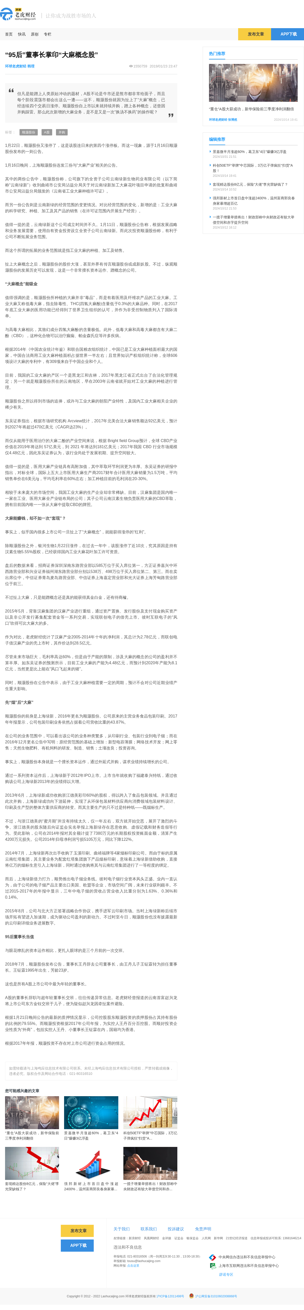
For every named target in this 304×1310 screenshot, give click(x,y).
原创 (35, 34)
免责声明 (203, 1229)
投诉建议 (176, 1229)
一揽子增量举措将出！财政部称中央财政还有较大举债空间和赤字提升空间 (253, 219)
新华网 (218, 1238)
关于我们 (121, 1229)
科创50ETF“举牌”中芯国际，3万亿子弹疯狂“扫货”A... (150, 1135)
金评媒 (166, 1238)
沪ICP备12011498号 (170, 1296)
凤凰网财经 (151, 1238)
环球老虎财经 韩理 (19, 66)
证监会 (178, 1238)
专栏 (47, 34)
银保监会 (192, 1238)
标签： (10, 132)
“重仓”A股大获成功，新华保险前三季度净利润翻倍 (32, 1135)
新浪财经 (135, 1238)
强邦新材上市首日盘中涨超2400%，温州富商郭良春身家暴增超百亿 (254, 200)
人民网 (206, 1238)
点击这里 (133, 1265)
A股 (47, 132)
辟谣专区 (226, 1274)
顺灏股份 (28, 132)
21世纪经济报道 (237, 1238)
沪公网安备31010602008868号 (213, 1296)
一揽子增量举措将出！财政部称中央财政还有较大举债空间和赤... (150, 1186)
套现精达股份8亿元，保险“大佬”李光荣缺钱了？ (32, 1186)
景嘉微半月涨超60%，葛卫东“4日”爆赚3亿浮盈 (91, 1135)
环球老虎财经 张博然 (223, 119)
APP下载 (289, 34)
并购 (62, 132)
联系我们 (149, 1229)
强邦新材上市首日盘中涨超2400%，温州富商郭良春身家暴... (91, 1186)
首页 (9, 34)
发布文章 (256, 34)
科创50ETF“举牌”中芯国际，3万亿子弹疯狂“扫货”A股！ (253, 168)
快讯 (22, 34)
